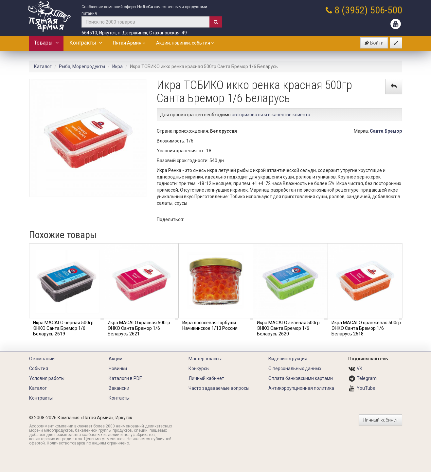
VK (359, 368)
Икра (117, 66)
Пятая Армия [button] (129, 43)
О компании (42, 358)
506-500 (386, 10)
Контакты (119, 398)
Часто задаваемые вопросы (219, 388)
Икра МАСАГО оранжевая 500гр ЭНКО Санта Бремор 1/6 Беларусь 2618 (366, 328)
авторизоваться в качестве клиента (271, 114)
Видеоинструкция (287, 358)
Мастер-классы (205, 358)
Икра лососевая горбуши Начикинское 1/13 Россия (210, 325)
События (38, 368)
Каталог (43, 66)
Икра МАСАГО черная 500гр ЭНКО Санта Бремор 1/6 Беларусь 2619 (63, 328)
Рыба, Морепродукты (82, 66)
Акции (115, 358)
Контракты (85, 43)
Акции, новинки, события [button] (185, 43)
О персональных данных (294, 368)
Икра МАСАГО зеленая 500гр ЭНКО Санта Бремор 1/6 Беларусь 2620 (288, 328)
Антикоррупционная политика (301, 388)
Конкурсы (199, 368)
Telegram (367, 378)
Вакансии (119, 388)
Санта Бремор (386, 131)
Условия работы (46, 378)
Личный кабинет (206, 378)
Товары (46, 43)
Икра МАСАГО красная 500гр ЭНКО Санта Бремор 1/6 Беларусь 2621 (139, 328)
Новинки (118, 368)
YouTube (366, 388)
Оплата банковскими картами (300, 378)
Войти (374, 43)
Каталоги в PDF (125, 378)
